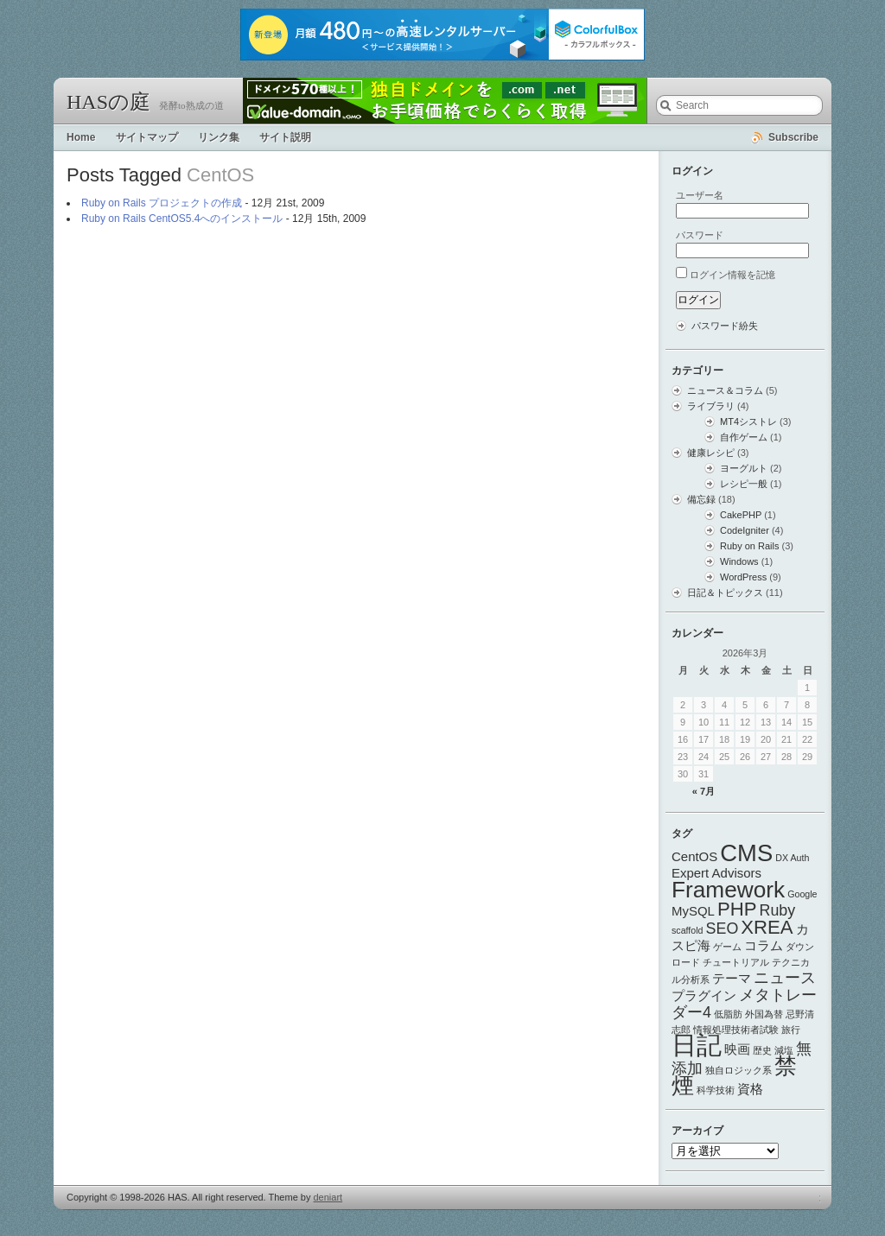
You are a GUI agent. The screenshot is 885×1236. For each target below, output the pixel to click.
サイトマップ (147, 137)
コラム (763, 945)
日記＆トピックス (725, 592)
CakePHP (740, 515)
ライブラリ (711, 406)
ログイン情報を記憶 (732, 274)
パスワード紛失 (724, 325)
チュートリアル (736, 962)
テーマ (731, 978)
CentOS (694, 856)
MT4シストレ (748, 421)
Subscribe (793, 137)
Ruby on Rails (749, 546)
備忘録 (701, 499)
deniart (328, 1197)
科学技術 (716, 1090)
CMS (746, 853)
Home (81, 137)
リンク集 (218, 137)
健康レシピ (711, 452)
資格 (750, 1088)
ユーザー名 (699, 195)
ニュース (785, 977)
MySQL (693, 910)
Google (802, 894)
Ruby (778, 910)
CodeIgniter (744, 530)
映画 (737, 1049)
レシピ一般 (743, 484)
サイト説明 (285, 137)
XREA (767, 927)
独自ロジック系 (738, 1070)
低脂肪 (728, 1014)
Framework (728, 890)
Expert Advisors (716, 872)
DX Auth (792, 858)
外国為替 (764, 1014)
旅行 (790, 1029)
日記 (697, 1044)
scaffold (688, 930)
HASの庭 (108, 102)
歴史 (762, 1050)
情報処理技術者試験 (736, 1029)
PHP (737, 909)
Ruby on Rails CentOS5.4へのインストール (182, 218)
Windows (739, 561)
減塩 (783, 1050)
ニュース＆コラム (725, 390)
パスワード (699, 235)
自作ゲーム (743, 437)
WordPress (743, 577)
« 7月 (703, 791)
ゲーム (727, 946)
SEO (722, 928)
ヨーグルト (743, 468)
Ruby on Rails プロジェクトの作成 (161, 203)
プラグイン (704, 995)
